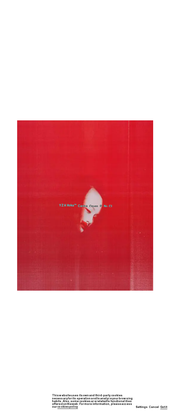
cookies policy (67, 406)
